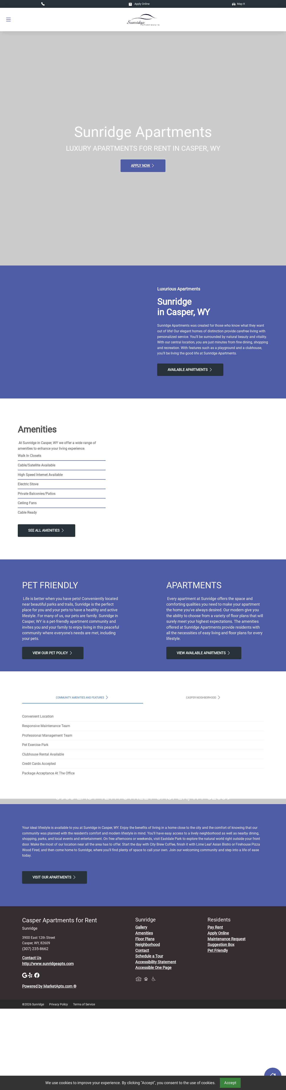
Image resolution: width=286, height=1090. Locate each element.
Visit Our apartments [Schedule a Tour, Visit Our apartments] (55, 958)
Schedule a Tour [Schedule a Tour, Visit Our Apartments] (149, 1037)
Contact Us (31, 1039)
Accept (230, 1083)
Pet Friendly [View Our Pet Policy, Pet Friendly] (218, 1031)
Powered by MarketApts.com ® (49, 1067)
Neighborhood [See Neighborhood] (147, 1026)
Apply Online (139, 3)
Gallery (141, 1008)
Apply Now (143, 165)
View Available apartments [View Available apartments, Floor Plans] (204, 653)
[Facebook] (36, 1056)
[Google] (25, 1056)
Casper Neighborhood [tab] (203, 697)
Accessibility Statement (155, 1043)
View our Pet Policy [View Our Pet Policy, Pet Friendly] (53, 653)
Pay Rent (215, 1008)
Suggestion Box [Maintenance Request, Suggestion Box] (221, 1026)
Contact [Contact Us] (142, 1031)
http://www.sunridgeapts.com (48, 1045)
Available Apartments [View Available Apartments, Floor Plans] (190, 369)
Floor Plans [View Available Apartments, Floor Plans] (144, 1020)
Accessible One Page (153, 1049)
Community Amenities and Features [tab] (82, 697)
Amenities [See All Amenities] (144, 1014)
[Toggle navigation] (8, 19)
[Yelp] (31, 1056)
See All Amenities (46, 530)
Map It (238, 3)
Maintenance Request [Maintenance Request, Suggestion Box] (226, 1020)
